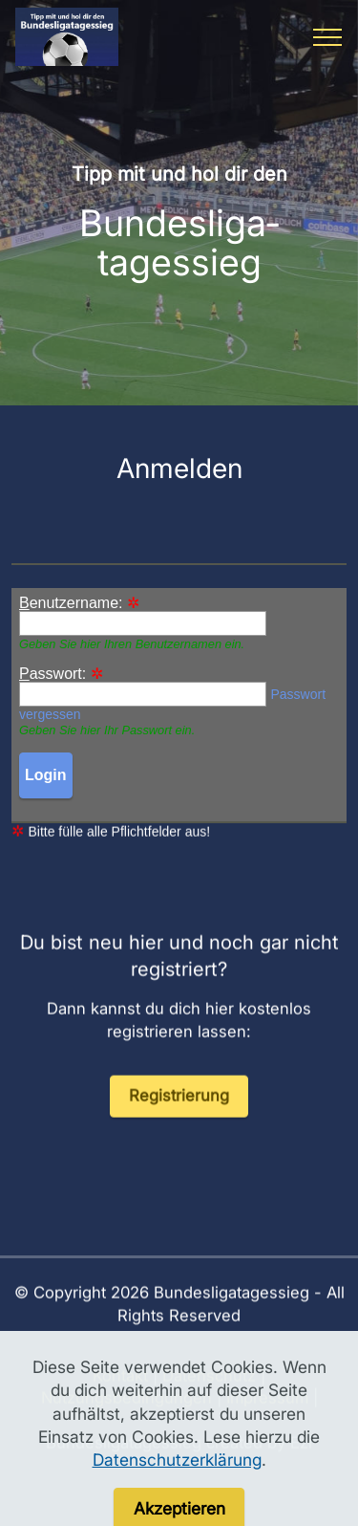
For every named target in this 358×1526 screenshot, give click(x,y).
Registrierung (179, 1117)
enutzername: (71, 603)
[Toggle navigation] (328, 37)
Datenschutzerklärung (177, 1498)
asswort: (52, 674)
